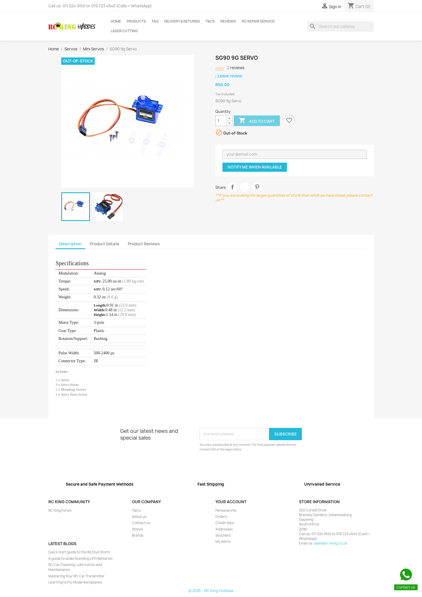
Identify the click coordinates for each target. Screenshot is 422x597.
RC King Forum (60, 510)
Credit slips (224, 523)
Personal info (225, 510)
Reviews (228, 21)
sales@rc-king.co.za (330, 543)
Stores (137, 529)
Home (116, 21)
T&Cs (210, 21)
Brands (137, 535)
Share (232, 187)
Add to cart (257, 121)
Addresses (224, 529)
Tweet (245, 187)
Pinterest (257, 187)
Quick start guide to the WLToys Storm (79, 552)
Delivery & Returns (182, 21)
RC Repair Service (258, 21)
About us (139, 516)
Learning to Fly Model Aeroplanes (75, 582)
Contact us (141, 523)
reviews (235, 67)
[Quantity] (221, 120)
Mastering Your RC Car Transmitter (76, 576)
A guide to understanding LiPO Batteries (80, 558)
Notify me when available (255, 167)
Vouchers (223, 535)
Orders (221, 516)
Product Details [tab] (104, 243)
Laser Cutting (124, 31)
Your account (230, 501)
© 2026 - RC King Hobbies (211, 590)
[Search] (340, 26)
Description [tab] (70, 243)
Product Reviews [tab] (144, 243)
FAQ (155, 21)
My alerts (223, 541)
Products (136, 21)
